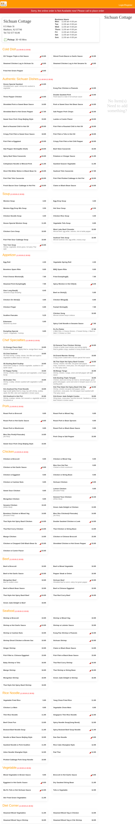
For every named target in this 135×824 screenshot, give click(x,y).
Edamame (24, 322)
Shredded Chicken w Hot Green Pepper (74, 543)
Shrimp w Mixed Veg (74, 618)
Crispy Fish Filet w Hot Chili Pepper (74, 141)
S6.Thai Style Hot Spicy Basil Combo (74, 365)
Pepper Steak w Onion (74, 574)
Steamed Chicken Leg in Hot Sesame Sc (74, 63)
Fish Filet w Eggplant (24, 141)
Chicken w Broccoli (24, 459)
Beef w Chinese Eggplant (74, 588)
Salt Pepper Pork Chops (74, 112)
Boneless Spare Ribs (24, 269)
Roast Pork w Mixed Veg (74, 413)
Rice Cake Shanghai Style (74, 745)
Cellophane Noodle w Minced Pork (24, 164)
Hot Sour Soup (74, 208)
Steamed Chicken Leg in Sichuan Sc (24, 63)
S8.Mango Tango (74, 373)
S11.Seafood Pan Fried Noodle (24, 391)
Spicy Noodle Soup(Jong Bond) (74, 722)
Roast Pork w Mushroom (24, 428)
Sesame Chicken (24, 506)
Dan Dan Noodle (74, 737)
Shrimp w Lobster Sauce (74, 625)
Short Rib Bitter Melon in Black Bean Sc (24, 171)
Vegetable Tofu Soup (74, 223)
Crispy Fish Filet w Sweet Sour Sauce (24, 134)
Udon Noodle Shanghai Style (24, 752)
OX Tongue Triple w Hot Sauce (24, 56)
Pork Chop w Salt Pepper (74, 436)
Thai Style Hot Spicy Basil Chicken (24, 521)
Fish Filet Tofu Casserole (24, 178)
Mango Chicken (24, 537)
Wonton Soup (24, 201)
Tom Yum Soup (24, 247)
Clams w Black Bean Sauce (74, 186)
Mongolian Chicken (24, 499)
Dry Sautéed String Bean (74, 782)
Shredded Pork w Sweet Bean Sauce (24, 104)
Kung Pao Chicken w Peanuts (74, 88)
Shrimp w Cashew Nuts (24, 633)
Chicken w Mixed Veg (74, 459)
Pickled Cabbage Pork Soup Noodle (24, 760)
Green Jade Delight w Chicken (74, 507)
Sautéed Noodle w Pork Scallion (24, 745)
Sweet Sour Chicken (24, 491)
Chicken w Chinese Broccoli (74, 537)
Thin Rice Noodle (24, 715)
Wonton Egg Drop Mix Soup (24, 208)
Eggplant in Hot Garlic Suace (24, 782)
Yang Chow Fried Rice (74, 700)
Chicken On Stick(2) (24, 300)
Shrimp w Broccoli (24, 618)
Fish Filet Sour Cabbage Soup (24, 240)
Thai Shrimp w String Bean (74, 670)
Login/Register (125, 5)
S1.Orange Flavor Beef (24, 348)
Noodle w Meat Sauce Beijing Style (24, 737)
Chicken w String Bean (74, 475)
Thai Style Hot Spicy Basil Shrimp (24, 685)
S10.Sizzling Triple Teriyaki (74, 381)
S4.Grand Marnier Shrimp (74, 357)
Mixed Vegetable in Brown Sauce (24, 775)
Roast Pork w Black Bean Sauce (74, 428)
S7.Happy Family (24, 373)
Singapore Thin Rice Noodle (74, 715)
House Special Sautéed (24, 86)
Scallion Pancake (24, 315)
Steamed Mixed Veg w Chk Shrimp (74, 820)
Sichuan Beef (74, 581)
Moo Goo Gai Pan (74, 466)
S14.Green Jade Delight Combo (75, 398)
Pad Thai (74, 752)
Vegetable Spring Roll (74, 262)
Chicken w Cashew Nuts (24, 482)
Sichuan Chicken (74, 482)
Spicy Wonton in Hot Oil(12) (74, 284)
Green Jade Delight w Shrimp (74, 678)
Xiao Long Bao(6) (24, 291)
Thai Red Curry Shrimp (74, 663)
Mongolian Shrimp (24, 678)
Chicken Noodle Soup (24, 216)
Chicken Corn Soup (24, 231)
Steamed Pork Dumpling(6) (24, 284)
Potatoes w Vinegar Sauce (74, 156)
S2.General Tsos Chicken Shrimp (74, 347)
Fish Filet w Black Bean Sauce (74, 655)
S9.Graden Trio (24, 382)
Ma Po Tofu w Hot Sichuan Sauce (24, 790)
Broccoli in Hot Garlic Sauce (74, 775)
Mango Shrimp (24, 670)
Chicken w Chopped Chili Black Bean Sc (24, 543)
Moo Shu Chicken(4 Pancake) (74, 514)
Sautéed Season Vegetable (74, 164)
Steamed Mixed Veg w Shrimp (24, 820)
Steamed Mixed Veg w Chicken (74, 813)
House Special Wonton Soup (24, 223)
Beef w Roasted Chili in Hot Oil (24, 126)
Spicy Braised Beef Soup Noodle (74, 730)
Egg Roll (24, 262)
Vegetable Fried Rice (24, 700)
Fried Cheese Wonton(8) (24, 277)
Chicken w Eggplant (24, 475)
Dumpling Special (24, 332)
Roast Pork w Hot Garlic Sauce (24, 421)
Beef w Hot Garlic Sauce (24, 574)
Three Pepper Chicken (24, 97)
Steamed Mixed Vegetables (24, 813)
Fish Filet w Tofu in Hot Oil (74, 134)
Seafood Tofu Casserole (74, 171)
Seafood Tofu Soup (74, 239)
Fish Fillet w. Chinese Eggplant (24, 655)
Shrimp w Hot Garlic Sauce (24, 625)
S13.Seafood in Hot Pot (24, 398)
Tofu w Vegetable (74, 790)
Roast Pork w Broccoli (24, 413)
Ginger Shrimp (24, 648)
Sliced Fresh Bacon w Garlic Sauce (74, 56)
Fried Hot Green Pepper (24, 71)
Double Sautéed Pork (74, 96)
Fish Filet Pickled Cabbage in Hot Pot (74, 178)
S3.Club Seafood (24, 356)
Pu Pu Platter (74, 331)
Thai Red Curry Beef (74, 595)
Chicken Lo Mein (24, 707)
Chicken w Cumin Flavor (24, 551)
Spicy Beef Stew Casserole (24, 156)
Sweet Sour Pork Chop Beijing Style (24, 119)
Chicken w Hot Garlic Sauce (24, 467)
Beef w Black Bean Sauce (24, 588)
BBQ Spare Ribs (74, 269)
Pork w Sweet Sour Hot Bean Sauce (74, 104)
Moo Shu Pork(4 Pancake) (24, 435)
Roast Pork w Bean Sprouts (74, 421)
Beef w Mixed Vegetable (74, 566)
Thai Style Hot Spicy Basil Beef (24, 595)
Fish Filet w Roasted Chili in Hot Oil (74, 126)
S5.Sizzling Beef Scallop (24, 366)
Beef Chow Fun (24, 722)
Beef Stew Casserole (74, 149)
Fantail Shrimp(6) (74, 307)
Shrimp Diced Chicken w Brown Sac (24, 640)
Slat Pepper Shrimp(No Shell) (24, 149)
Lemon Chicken (74, 490)
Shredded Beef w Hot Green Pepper (24, 112)
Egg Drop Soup (74, 201)
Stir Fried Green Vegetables (24, 798)
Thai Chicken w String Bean (74, 529)
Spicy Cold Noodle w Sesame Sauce (74, 323)
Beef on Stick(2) (74, 292)
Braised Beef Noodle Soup (24, 730)
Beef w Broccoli (24, 566)
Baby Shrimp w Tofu (24, 663)
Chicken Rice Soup (74, 216)
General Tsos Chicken (74, 498)
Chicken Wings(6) (74, 300)
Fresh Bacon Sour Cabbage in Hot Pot (24, 186)
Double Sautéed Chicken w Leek (74, 521)
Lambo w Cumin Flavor (74, 119)
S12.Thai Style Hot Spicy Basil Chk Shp (74, 390)
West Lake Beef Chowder (74, 230)
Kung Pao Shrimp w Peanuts (74, 633)
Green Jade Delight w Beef (24, 603)
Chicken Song (74, 314)
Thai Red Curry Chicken (24, 529)
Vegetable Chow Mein (74, 707)
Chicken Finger (24, 307)
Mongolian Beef (24, 581)
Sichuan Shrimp (74, 640)
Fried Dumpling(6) (74, 277)
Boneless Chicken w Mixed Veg (24, 514)
